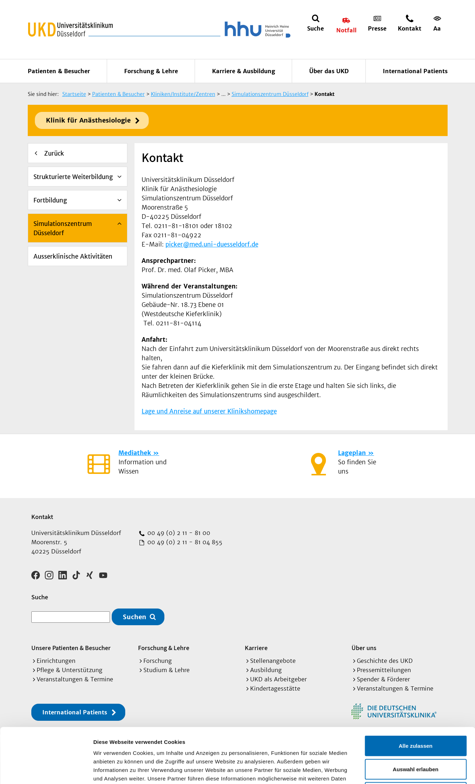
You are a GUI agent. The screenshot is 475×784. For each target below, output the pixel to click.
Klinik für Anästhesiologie (88, 120)
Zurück (54, 153)
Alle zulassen (415, 691)
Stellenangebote (273, 660)
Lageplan (352, 453)
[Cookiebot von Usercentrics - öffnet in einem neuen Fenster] (46, 770)
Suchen (134, 617)
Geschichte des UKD (385, 660)
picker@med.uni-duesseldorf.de (211, 244)
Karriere (256, 648)
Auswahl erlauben (415, 714)
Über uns (364, 648)
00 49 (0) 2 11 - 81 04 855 (184, 542)
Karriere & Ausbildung (243, 71)
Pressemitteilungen (384, 670)
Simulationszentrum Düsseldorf (62, 228)
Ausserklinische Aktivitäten (72, 256)
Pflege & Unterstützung (69, 670)
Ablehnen (415, 737)
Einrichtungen (56, 660)
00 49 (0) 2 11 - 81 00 (178, 532)
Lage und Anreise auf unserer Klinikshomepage (209, 411)
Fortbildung (50, 200)
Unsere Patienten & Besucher (71, 648)
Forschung (157, 660)
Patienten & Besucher (59, 71)
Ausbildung (266, 670)
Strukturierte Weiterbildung (73, 177)
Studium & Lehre (166, 670)
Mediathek (134, 453)
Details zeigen (378, 770)
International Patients (415, 71)
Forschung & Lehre (151, 71)
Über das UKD (329, 71)
